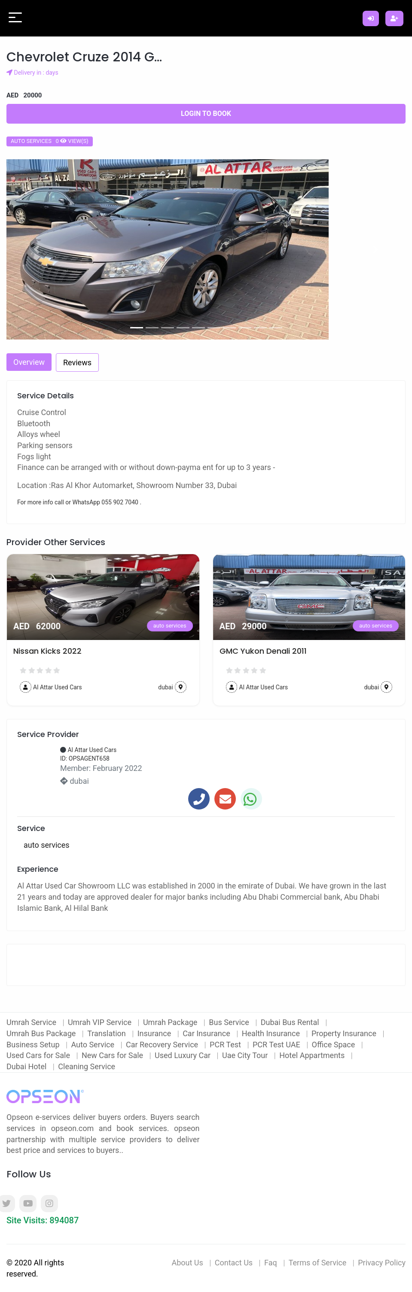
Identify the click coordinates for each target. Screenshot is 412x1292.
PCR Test (226, 1044)
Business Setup (33, 1044)
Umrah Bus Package (42, 1033)
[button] (36, 249)
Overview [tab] (29, 362)
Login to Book (206, 113)
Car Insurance (207, 1033)
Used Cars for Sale (39, 1055)
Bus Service (230, 1022)
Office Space (334, 1044)
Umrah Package (171, 1022)
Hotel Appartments (312, 1055)
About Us (187, 1262)
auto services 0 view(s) (50, 141)
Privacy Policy (382, 1262)
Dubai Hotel (27, 1066)
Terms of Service (318, 1262)
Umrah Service (32, 1022)
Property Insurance (344, 1033)
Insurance (155, 1033)
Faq (270, 1262)
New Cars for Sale (113, 1055)
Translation (107, 1033)
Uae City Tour (246, 1055)
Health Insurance (272, 1033)
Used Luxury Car (184, 1055)
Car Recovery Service (163, 1044)
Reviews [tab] (77, 362)
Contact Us (234, 1262)
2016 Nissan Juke (46, 651)
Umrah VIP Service (101, 1022)
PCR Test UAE (277, 1044)
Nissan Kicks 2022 (254, 651)
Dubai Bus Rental (291, 1022)
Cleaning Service (86, 1066)
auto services (169, 625)
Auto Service (93, 1044)
